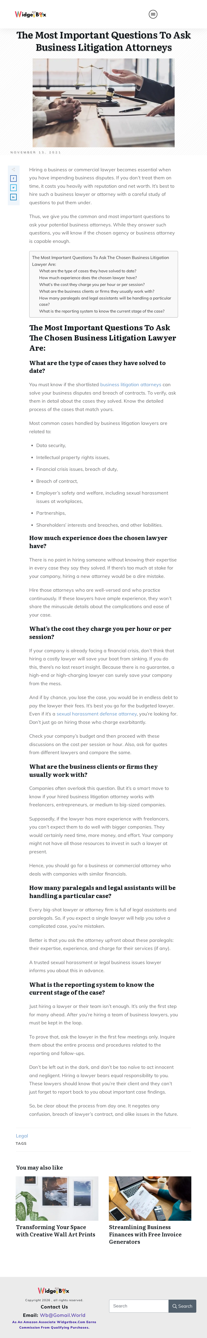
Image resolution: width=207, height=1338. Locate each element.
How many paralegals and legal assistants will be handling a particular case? (105, 301)
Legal (22, 1136)
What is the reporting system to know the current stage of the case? (101, 311)
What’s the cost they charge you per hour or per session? (92, 284)
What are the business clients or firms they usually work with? (96, 291)
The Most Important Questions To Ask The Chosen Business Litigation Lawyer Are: (100, 261)
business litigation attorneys (130, 385)
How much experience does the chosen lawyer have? (88, 277)
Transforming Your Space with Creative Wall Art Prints (57, 1213)
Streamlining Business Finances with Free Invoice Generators (150, 1213)
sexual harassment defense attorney (97, 714)
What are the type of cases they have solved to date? (87, 270)
